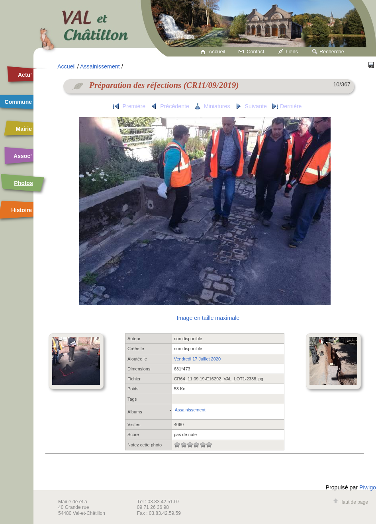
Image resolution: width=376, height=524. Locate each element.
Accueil (217, 52)
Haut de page (350, 502)
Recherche (331, 52)
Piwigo (367, 487)
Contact (255, 52)
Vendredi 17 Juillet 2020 (197, 358)
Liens (292, 52)
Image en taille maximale (208, 318)
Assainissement (100, 66)
